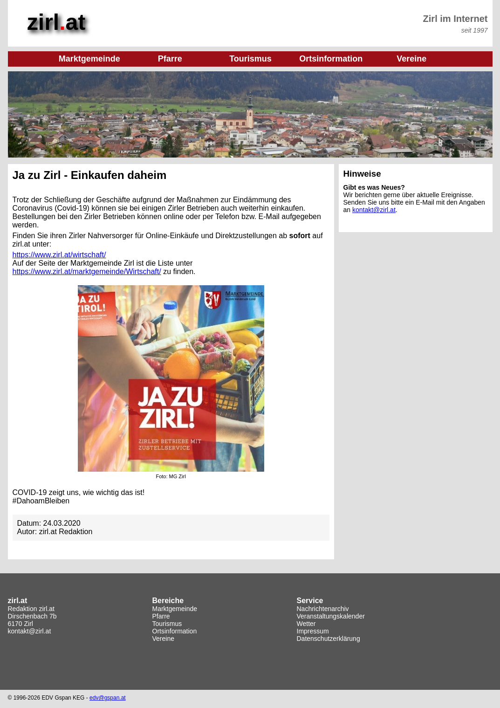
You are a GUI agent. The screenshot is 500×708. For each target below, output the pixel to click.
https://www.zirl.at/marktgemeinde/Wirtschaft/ (87, 271)
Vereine (163, 638)
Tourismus (167, 623)
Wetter (306, 623)
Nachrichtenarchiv (323, 608)
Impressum (313, 631)
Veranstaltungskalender (331, 616)
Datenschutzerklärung (328, 638)
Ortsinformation (174, 631)
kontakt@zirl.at (374, 209)
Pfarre (161, 616)
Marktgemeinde (175, 608)
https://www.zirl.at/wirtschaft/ (59, 255)
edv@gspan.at (107, 697)
